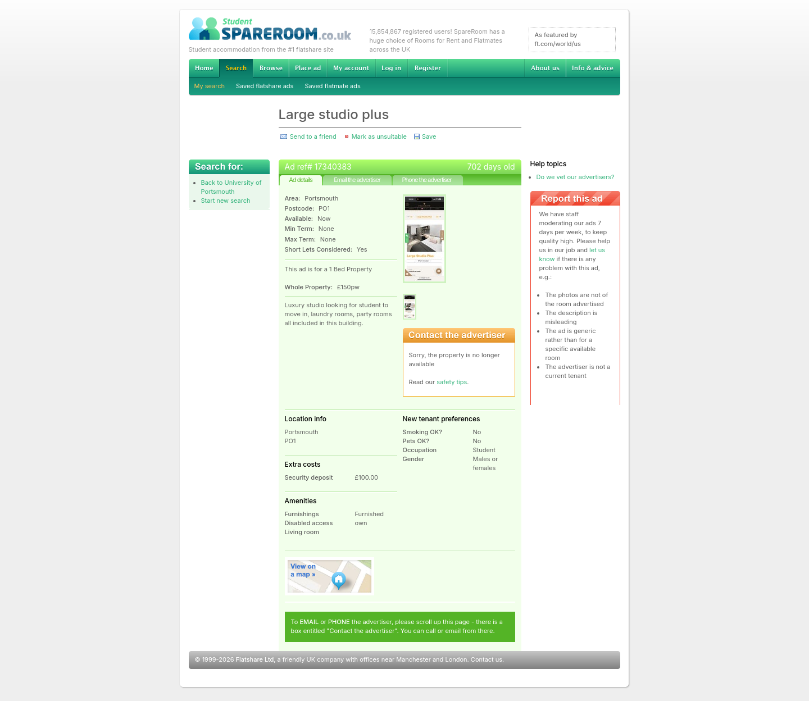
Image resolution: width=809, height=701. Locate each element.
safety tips (452, 382)
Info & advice (593, 68)
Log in (391, 68)
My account (351, 68)
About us (545, 68)
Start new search (226, 200)
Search (236, 68)
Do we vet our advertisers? (576, 177)
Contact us (486, 659)
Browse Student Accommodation (271, 68)
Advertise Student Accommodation (308, 68)
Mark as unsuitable (379, 136)
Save (429, 136)
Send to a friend (313, 136)
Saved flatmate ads (332, 86)
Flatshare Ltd (255, 659)
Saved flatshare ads (264, 86)
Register (427, 68)
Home (204, 68)
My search (209, 86)
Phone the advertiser (426, 180)
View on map (330, 576)
